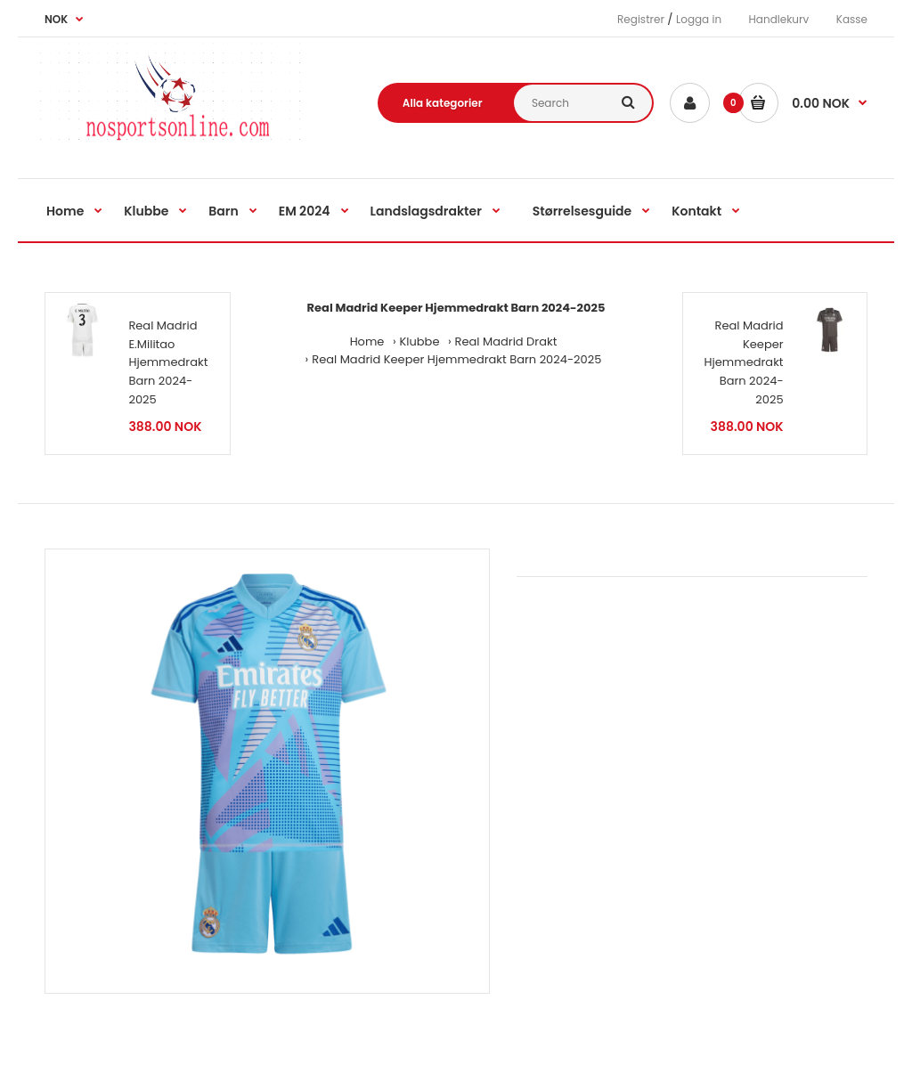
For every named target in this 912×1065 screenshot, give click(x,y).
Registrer (640, 19)
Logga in (698, 19)
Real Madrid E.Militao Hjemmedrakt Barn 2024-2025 (168, 362)
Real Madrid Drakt (506, 341)
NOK (56, 19)
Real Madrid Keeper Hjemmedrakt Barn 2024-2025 (456, 359)
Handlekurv (779, 19)
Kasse (851, 19)
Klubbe (420, 341)
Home (367, 341)
